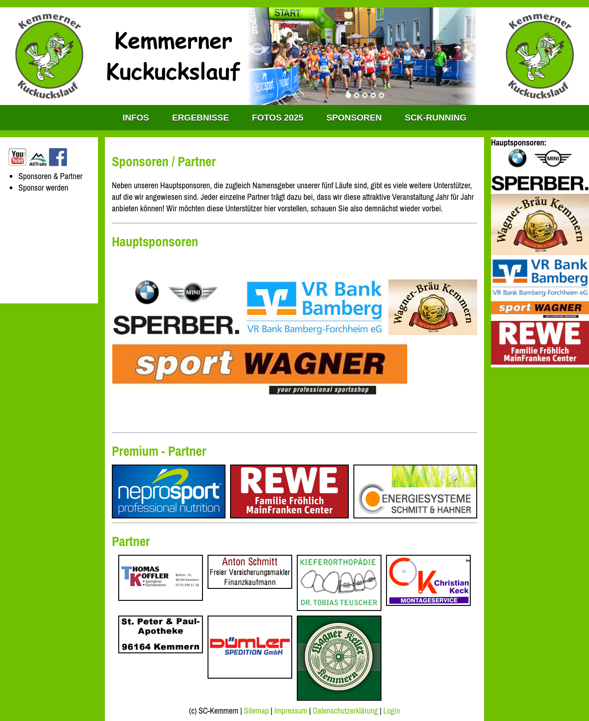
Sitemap (256, 710)
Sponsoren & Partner (50, 176)
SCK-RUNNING (436, 117)
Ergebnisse (200, 117)
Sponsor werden (43, 187)
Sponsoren (353, 117)
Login (391, 710)
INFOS (135, 117)
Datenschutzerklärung (345, 710)
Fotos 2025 (278, 117)
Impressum (290, 710)
